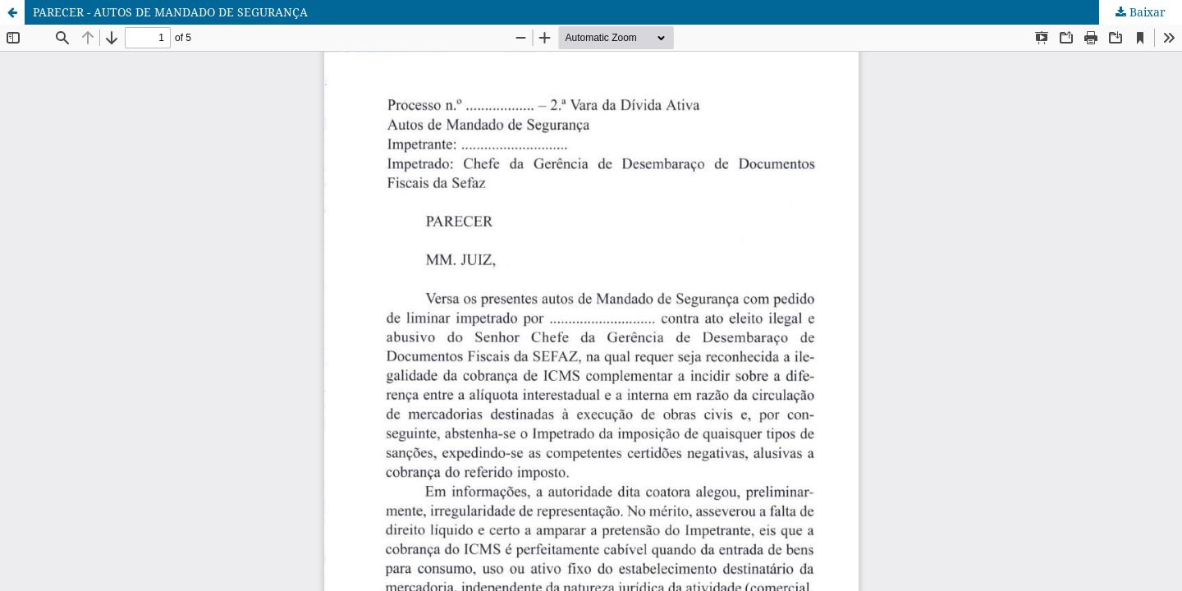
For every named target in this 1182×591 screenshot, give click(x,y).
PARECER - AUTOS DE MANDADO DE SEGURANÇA (170, 12)
